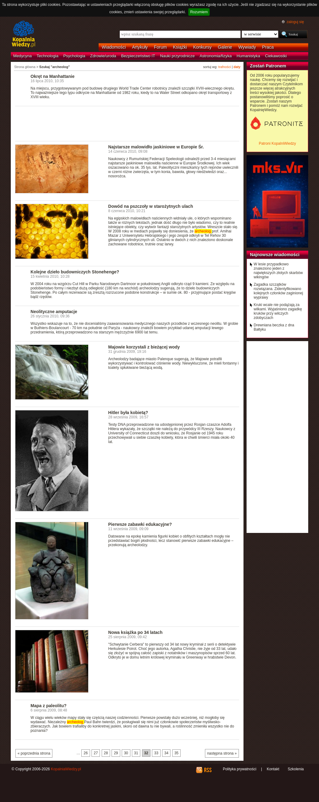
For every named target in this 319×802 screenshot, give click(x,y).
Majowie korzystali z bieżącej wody (144, 347)
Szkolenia (296, 769)
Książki (180, 47)
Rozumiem (199, 12)
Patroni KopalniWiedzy (277, 143)
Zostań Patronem (268, 65)
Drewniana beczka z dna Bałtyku (274, 327)
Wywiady (247, 47)
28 (106, 753)
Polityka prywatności (239, 769)
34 (166, 753)
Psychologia (74, 56)
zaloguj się (295, 22)
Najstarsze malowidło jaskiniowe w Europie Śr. (156, 146)
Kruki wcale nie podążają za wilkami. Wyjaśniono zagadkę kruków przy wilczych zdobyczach (278, 311)
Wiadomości (114, 47)
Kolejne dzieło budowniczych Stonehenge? (75, 271)
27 (96, 753)
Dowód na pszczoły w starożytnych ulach (150, 206)
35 (176, 753)
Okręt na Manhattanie (53, 76)
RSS (207, 770)
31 (136, 753)
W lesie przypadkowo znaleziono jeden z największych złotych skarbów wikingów (278, 270)
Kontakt (273, 769)
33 (156, 753)
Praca (268, 47)
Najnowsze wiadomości (275, 254)
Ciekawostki (276, 56)
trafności (224, 67)
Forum (160, 47)
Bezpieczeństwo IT (138, 56)
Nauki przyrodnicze (177, 56)
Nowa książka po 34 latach (135, 632)
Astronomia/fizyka (216, 56)
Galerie (225, 47)
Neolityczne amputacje (54, 311)
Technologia (47, 56)
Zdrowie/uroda (103, 56)
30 (126, 753)
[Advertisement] (127, 123)
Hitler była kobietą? (128, 412)
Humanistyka (248, 56)
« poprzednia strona (34, 753)
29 (116, 753)
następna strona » (222, 753)
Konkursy (202, 47)
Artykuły (140, 47)
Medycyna (22, 56)
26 (86, 753)
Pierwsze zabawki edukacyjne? (140, 524)
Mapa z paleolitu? (49, 705)
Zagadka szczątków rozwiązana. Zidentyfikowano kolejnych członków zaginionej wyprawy (278, 291)
